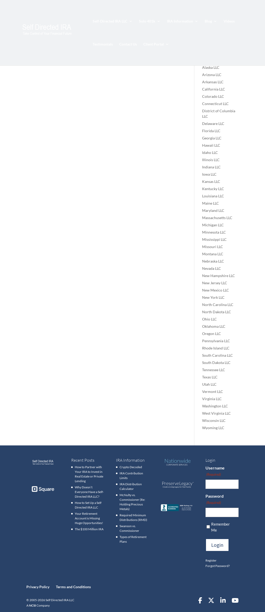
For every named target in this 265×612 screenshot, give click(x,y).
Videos (229, 21)
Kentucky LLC (213, 188)
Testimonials (103, 44)
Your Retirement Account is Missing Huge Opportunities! (89, 518)
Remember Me (220, 527)
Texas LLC (210, 377)
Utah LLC (209, 384)
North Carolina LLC (217, 304)
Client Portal (153, 44)
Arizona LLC (212, 74)
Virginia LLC (212, 399)
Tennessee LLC (213, 370)
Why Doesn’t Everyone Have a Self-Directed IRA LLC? (89, 491)
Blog (208, 21)
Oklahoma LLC (213, 326)
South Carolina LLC (217, 355)
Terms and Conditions (73, 587)
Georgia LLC (212, 138)
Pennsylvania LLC (216, 341)
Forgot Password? (217, 566)
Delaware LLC (213, 123)
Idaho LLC (210, 152)
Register (211, 560)
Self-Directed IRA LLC (110, 21)
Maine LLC (210, 203)
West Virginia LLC (216, 413)
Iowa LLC (209, 174)
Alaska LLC (210, 67)
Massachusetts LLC (217, 217)
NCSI (32, 605)
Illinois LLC (211, 160)
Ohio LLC (209, 319)
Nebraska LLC (213, 261)
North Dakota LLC (216, 312)
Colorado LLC (213, 96)
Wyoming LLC (213, 428)
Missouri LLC (212, 246)
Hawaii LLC (211, 145)
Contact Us (128, 44)
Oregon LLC (211, 333)
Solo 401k (147, 21)
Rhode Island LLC (216, 348)
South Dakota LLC (216, 362)
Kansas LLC (211, 181)
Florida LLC (211, 131)
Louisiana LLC (213, 196)
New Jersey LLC (214, 283)
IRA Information (180, 21)
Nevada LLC (211, 268)
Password (214, 500)
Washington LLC (215, 406)
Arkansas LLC (213, 82)
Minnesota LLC (214, 232)
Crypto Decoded (131, 467)
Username (215, 471)
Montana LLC (212, 254)
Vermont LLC (212, 391)
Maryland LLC (213, 210)
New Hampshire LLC (218, 275)
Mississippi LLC (214, 239)
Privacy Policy (37, 587)
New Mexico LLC (215, 290)
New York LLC (213, 297)
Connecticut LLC (215, 103)
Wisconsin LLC (214, 420)
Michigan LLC (213, 225)
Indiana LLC (211, 167)
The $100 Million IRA (89, 529)
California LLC (213, 89)
